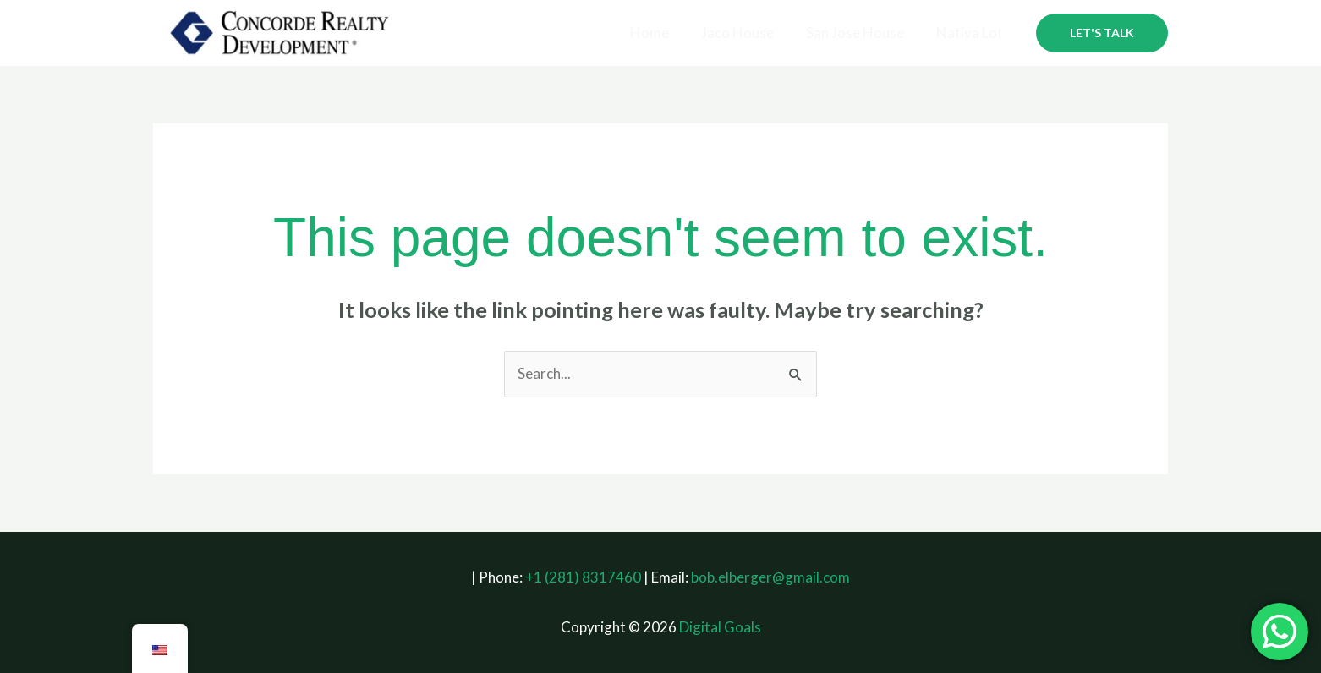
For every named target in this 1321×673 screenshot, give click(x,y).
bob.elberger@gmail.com (770, 577)
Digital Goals (720, 627)
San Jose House (860, 32)
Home (661, 32)
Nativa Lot (971, 32)
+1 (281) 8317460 (583, 577)
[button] (1102, 33)
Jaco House (746, 32)
